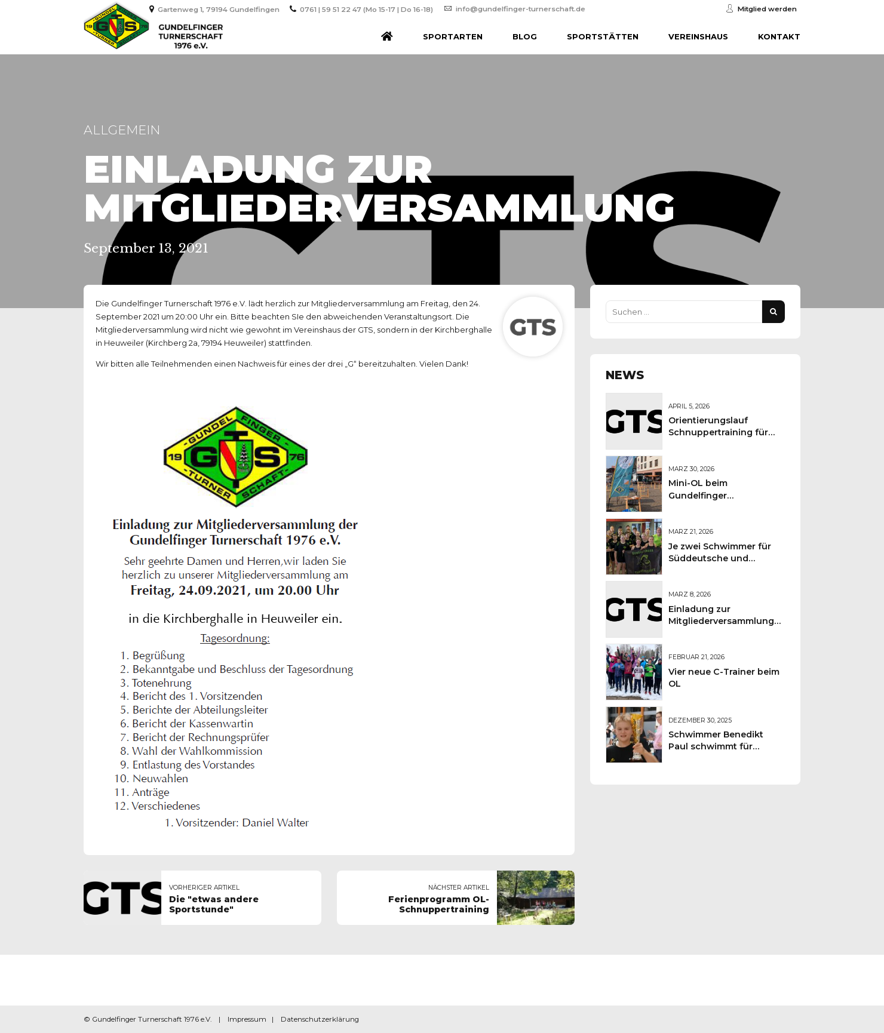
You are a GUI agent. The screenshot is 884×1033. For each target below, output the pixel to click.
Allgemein (122, 129)
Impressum (247, 1019)
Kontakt (779, 36)
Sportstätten (603, 36)
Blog (524, 36)
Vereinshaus (698, 36)
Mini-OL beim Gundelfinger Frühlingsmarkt (702, 495)
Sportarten (453, 36)
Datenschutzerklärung (320, 1019)
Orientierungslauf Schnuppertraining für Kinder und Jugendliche (721, 432)
